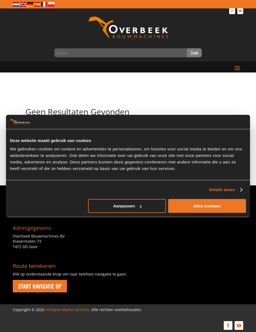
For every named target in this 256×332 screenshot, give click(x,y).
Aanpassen (127, 206)
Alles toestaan (207, 206)
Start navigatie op (40, 286)
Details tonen (222, 189)
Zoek (194, 52)
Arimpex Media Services (67, 309)
